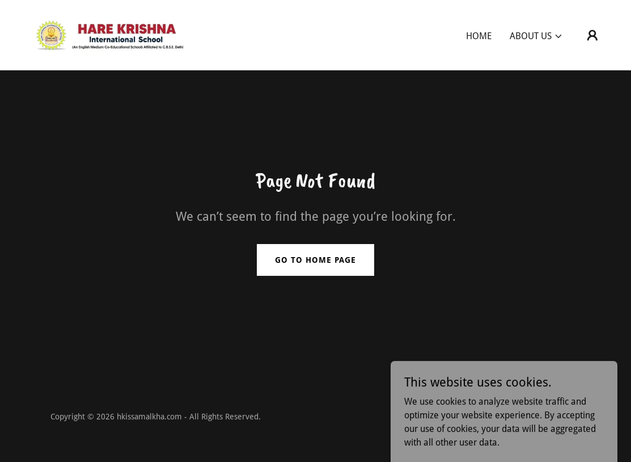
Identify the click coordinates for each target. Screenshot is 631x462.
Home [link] (479, 36)
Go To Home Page (315, 259)
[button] (536, 36)
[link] (108, 34)
